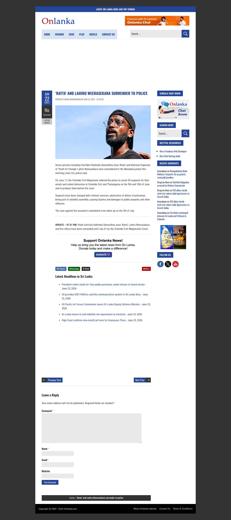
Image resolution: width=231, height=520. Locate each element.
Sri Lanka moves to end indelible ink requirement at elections (93, 314)
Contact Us (164, 508)
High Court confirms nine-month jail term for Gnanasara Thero (94, 320)
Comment (47, 114)
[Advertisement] (115, 64)
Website (46, 471)
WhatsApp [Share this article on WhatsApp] (74, 269)
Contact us (108, 34)
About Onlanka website (144, 508)
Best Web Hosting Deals (170, 156)
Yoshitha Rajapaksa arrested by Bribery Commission (173, 183)
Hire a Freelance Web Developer (173, 151)
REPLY (146, 269)
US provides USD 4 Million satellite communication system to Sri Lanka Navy (101, 294)
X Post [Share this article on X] (86, 269)
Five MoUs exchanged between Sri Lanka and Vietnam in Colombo (172, 216)
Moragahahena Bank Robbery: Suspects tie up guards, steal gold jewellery (172, 174)
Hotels (93, 34)
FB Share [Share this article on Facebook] (61, 269)
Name (45, 449)
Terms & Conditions (183, 508)
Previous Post (54, 380)
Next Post (139, 380)
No (47, 110)
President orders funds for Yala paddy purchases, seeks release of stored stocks (103, 284)
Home (47, 34)
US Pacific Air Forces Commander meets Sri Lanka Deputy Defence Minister (101, 304)
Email (45, 460)
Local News (47, 121)
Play (81, 34)
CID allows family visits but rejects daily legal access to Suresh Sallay (173, 193)
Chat (71, 34)
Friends (59, 34)
